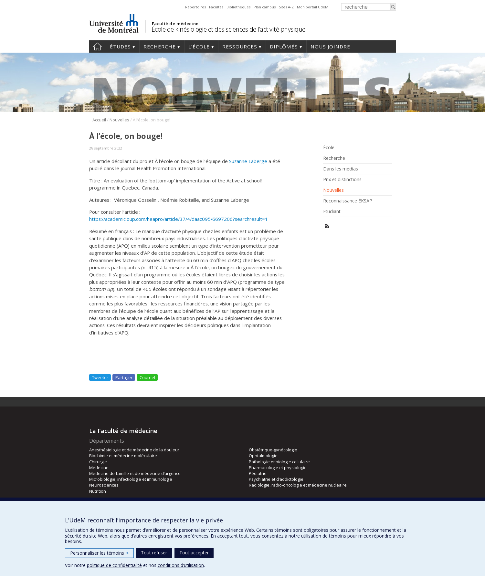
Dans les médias (340, 168)
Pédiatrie (258, 473)
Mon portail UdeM (312, 7)
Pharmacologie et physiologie (278, 467)
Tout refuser (154, 553)
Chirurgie (98, 462)
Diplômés (284, 46)
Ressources (239, 46)
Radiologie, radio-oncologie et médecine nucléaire (298, 485)
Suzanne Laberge (248, 161)
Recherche (159, 46)
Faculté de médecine (175, 23)
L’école (199, 46)
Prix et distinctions (342, 179)
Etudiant (332, 211)
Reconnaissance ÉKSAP (347, 200)
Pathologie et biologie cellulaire (279, 462)
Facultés (216, 7)
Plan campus (265, 7)
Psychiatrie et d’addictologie (276, 479)
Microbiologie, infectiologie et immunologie (130, 479)
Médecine (99, 467)
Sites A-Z (286, 7)
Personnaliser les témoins (99, 553)
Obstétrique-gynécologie (273, 450)
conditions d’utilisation (181, 565)
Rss (327, 226)
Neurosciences (104, 485)
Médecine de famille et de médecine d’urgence (135, 473)
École (328, 147)
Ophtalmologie (263, 455)
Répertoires (195, 7)
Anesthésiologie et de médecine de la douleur (134, 450)
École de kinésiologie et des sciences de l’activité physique (228, 29)
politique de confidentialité (114, 565)
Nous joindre (330, 46)
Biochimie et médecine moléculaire (123, 455)
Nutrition (97, 491)
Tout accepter (194, 553)
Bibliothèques (238, 7)
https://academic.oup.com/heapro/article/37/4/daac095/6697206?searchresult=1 (178, 219)
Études (120, 46)
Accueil (97, 46)
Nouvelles (119, 120)
